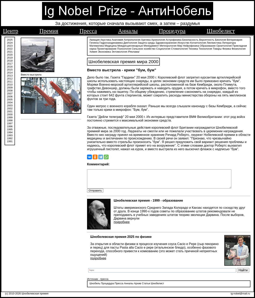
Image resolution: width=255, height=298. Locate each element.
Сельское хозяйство (143, 48)
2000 (10, 114)
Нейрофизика (191, 45)
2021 (10, 51)
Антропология (132, 39)
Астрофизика (173, 39)
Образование (208, 45)
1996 (10, 125)
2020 (10, 54)
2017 (10, 63)
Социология (163, 48)
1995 (10, 128)
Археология (158, 39)
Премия (48, 31)
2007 (10, 93)
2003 (10, 105)
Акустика (105, 39)
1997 (10, 123)
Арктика (145, 39)
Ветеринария (234, 39)
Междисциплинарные (130, 45)
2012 (10, 78)
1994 (10, 131)
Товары (217, 48)
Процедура (172, 31)
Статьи (146, 286)
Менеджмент (151, 45)
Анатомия (117, 39)
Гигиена (94, 42)
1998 (10, 120)
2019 (10, 57)
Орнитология (224, 45)
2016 (10, 66)
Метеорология (168, 45)
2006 (10, 96)
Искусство (183, 42)
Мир (179, 45)
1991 (10, 140)
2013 (10, 75)
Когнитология (198, 42)
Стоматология (179, 48)
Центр (10, 31)
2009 (10, 87)
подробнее (122, 225)
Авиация (94, 39)
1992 (10, 137)
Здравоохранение (166, 42)
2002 (10, 108)
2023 (10, 45)
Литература (229, 42)
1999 (10, 117)
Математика (96, 45)
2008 (10, 90)
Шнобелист (221, 31)
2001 (10, 111)
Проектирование (107, 48)
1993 (10, 134)
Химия (93, 51)
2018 (10, 60)
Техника (193, 48)
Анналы (128, 31)
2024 (10, 42)
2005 (10, 99)
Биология (220, 39)
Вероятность (206, 39)
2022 (10, 48)
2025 (10, 39)
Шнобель (94, 286)
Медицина (111, 45)
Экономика (104, 51)
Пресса (88, 31)
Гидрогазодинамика (111, 42)
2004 (10, 102)
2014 (10, 72)
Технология (205, 48)
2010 (10, 84)
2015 (10, 69)
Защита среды (146, 42)
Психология (124, 48)
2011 (10, 81)
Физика (226, 48)
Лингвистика (214, 42)
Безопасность (190, 39)
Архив (137, 286)
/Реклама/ (133, 51)
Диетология (130, 42)
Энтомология (119, 51)
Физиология (238, 48)
